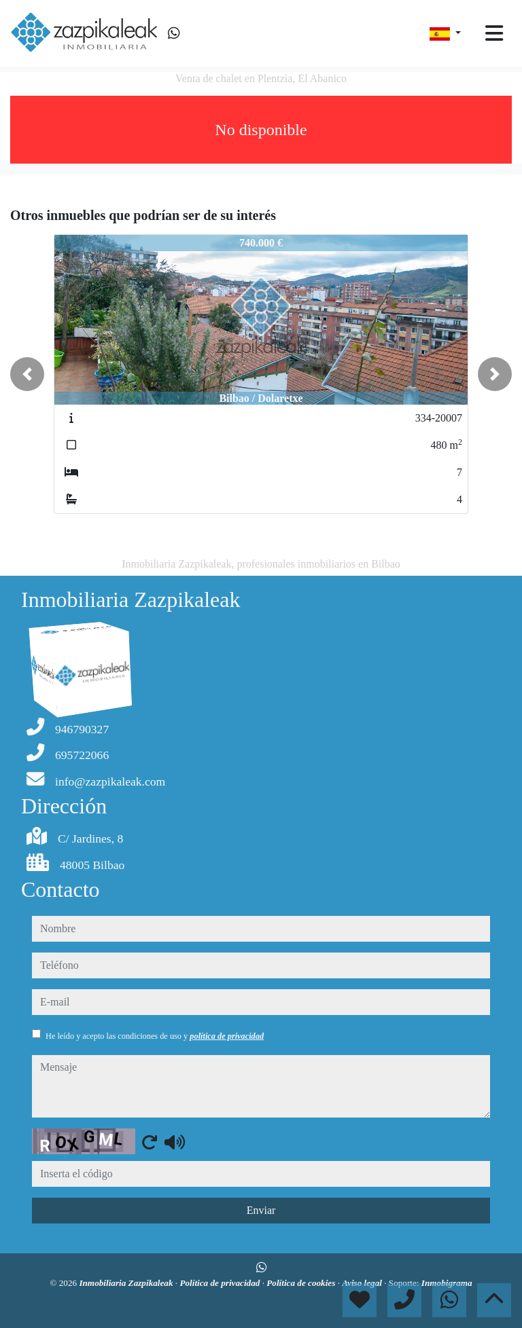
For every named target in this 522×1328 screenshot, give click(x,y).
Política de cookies (301, 1283)
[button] (27, 374)
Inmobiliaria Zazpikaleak (127, 1283)
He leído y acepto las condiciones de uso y (155, 1036)
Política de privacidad (220, 1283)
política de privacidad (227, 1036)
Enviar (261, 1210)
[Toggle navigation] (494, 33)
